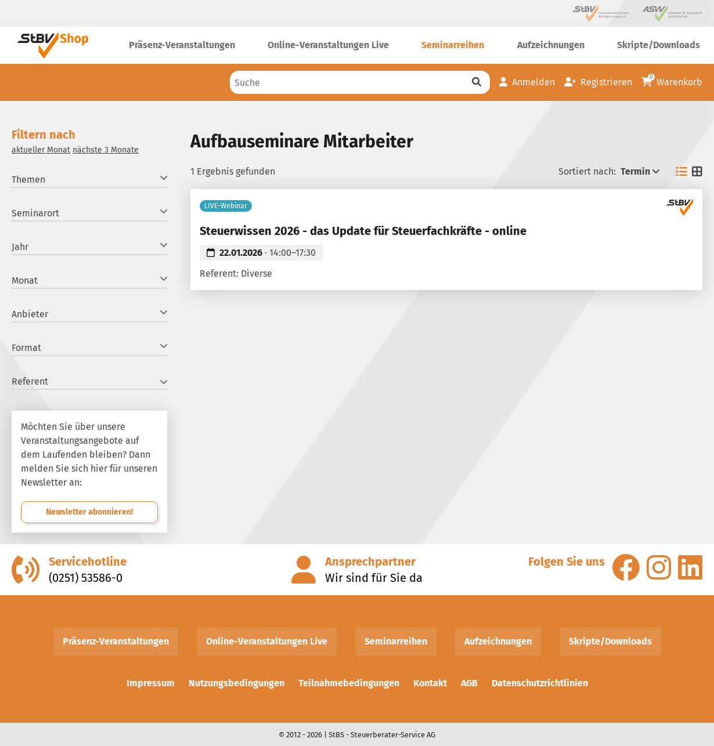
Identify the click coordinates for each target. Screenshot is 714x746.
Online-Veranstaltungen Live (266, 641)
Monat (89, 280)
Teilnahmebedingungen (348, 683)
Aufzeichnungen (498, 641)
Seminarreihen (396, 641)
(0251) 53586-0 (85, 578)
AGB (469, 683)
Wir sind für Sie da (374, 578)
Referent (89, 381)
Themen (89, 179)
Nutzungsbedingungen (236, 683)
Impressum (151, 683)
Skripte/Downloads (610, 641)
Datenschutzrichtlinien (540, 683)
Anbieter (89, 313)
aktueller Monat (41, 150)
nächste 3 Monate (106, 150)
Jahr (89, 246)
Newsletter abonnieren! (89, 512)
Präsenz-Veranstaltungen (116, 641)
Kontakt (430, 683)
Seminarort (89, 213)
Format (89, 347)
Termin (640, 171)
